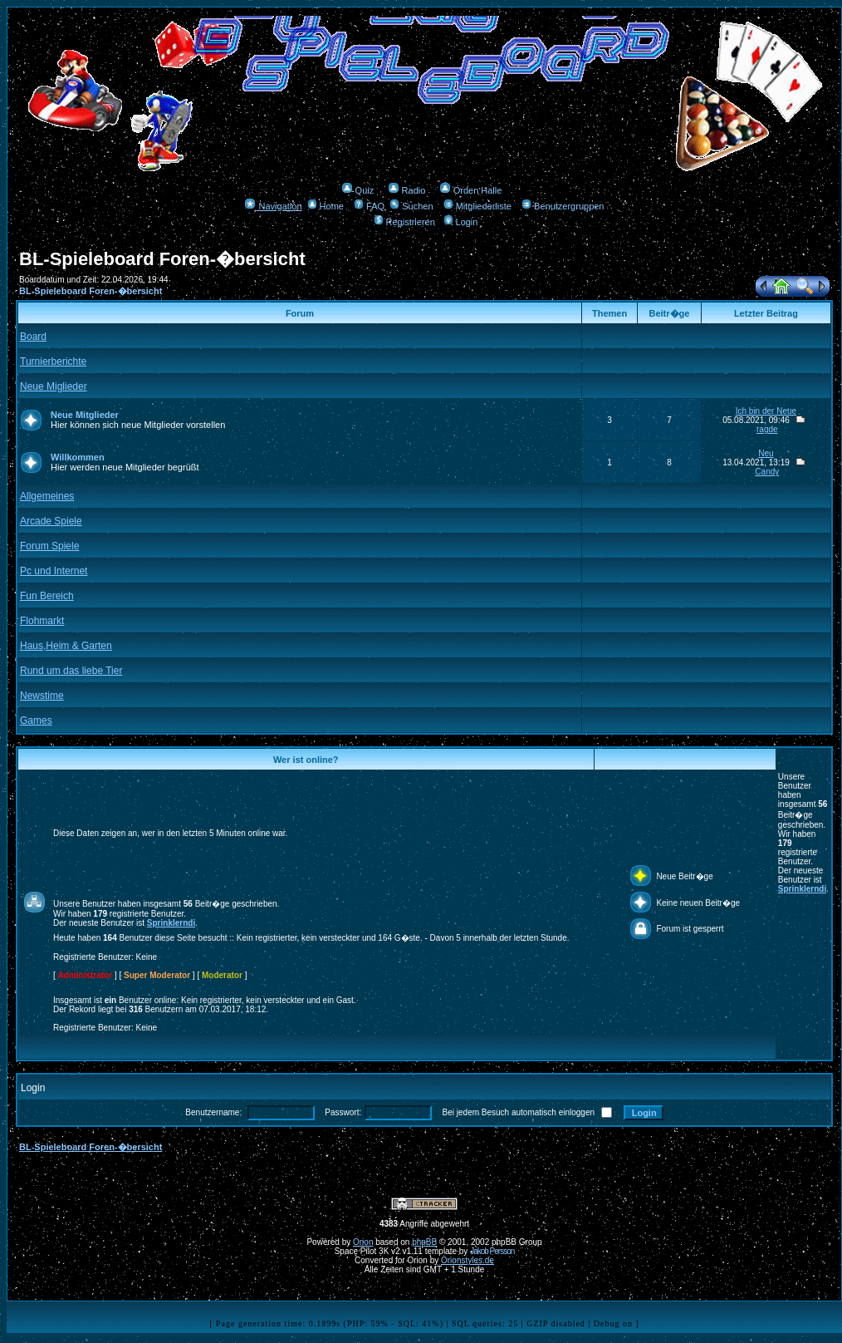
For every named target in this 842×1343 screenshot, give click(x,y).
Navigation (272, 206)
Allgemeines (47, 496)
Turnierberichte (53, 361)
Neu (765, 453)
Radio (407, 190)
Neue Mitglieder (85, 415)
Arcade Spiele (51, 521)
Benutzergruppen (562, 206)
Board (33, 336)
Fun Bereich (47, 596)
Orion (363, 1242)
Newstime (42, 695)
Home (325, 206)
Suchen (411, 206)
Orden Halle (470, 190)
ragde (767, 429)
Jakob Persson (492, 1251)
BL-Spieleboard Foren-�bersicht (90, 291)
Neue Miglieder (53, 386)
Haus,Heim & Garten (66, 646)
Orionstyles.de (467, 1260)
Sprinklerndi (802, 888)
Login (460, 222)
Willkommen (78, 457)
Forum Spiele (49, 546)
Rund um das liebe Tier (71, 670)
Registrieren (404, 222)
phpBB (424, 1242)
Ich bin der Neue (766, 411)
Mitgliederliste (477, 206)
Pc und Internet (53, 571)
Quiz (357, 190)
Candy (767, 471)
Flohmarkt (42, 621)
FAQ (369, 206)
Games (36, 720)
